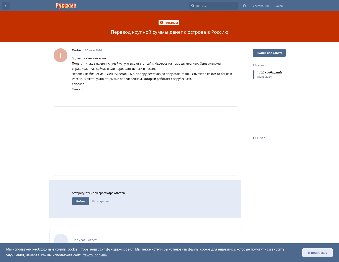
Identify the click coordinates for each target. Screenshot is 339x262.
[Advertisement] (154, 141)
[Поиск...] (213, 6)
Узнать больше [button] (95, 255)
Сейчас (259, 138)
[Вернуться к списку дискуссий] (6, 6)
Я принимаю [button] (317, 252)
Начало (259, 65)
